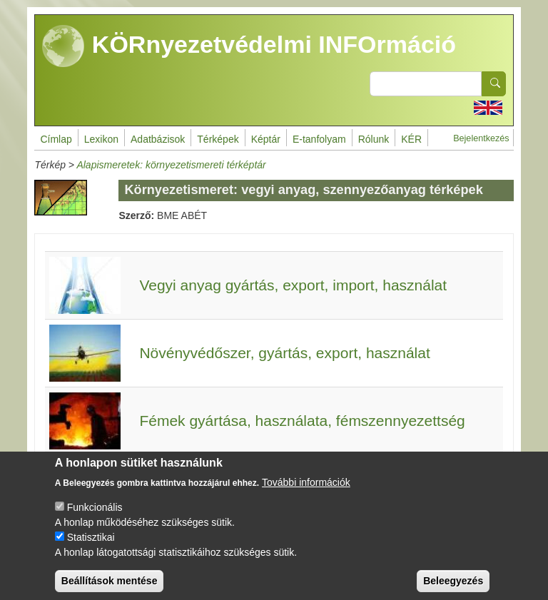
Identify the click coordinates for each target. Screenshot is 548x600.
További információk (306, 492)
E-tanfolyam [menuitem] (319, 139)
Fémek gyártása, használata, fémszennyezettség (302, 420)
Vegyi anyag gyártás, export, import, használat (293, 285)
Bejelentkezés (481, 138)
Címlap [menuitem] (55, 139)
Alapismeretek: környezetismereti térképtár (170, 165)
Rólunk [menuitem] (374, 139)
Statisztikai (91, 547)
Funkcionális (95, 517)
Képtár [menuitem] (265, 139)
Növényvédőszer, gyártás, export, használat (284, 353)
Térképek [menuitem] (217, 139)
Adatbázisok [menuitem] (158, 139)
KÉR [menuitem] (411, 139)
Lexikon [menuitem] (101, 139)
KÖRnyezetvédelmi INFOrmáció (249, 46)
